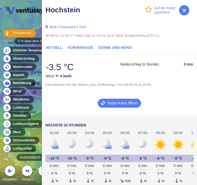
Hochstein (34, 89)
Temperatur (19, 33)
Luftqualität (19, 148)
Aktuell (54, 47)
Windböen (18, 99)
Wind (14, 91)
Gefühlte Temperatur (27, 50)
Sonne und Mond (115, 47)
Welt (52, 27)
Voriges (27, 174)
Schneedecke (21, 140)
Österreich (68, 27)
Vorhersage (80, 47)
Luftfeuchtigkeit (23, 124)
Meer (14, 132)
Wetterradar (19, 67)
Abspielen (10, 174)
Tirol (82, 27)
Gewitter (17, 115)
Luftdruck (18, 108)
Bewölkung (19, 83)
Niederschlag (21, 58)
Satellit (15, 75)
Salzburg (38, 73)
